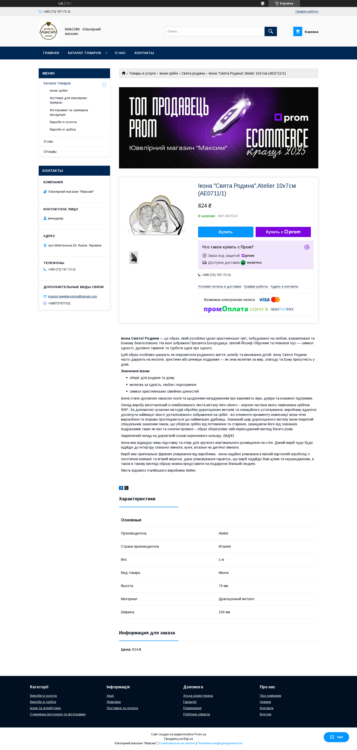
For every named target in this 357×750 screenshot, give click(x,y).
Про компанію (270, 695)
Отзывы (50, 152)
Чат (336, 737)
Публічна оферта (196, 714)
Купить (226, 232)
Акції (110, 695)
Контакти (266, 708)
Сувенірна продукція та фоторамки (58, 714)
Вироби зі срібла (63, 129)
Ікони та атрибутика (45, 708)
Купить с (283, 232)
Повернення (192, 708)
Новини (265, 702)
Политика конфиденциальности (220, 743)
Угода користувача (198, 695)
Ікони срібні (168, 73)
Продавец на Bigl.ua (178, 739)
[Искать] (271, 31)
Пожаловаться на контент (177, 743)
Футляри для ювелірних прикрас (68, 100)
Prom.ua (200, 734)
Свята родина (193, 73)
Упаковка (114, 702)
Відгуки (265, 714)
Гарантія (189, 702)
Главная (51, 53)
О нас (120, 53)
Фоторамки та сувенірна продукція (69, 112)
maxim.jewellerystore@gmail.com (72, 296)
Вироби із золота (63, 122)
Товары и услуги (142, 73)
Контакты (144, 53)
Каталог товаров (84, 53)
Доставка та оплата (122, 708)
